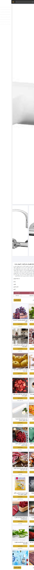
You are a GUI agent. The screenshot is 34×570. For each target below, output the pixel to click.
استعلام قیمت (6, 300)
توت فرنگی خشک (9, 400)
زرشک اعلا (8, 449)
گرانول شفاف (25, 499)
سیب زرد (8, 375)
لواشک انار (9, 523)
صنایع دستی (25, 351)
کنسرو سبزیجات (25, 425)
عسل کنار (25, 474)
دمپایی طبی (25, 375)
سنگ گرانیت (9, 351)
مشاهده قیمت (25, 324)
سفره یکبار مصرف (9, 425)
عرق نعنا (25, 326)
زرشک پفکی (25, 548)
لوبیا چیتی (8, 474)
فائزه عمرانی (23, 300)
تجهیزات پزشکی (25, 449)
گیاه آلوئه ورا (9, 548)
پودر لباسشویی (8, 499)
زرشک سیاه (25, 400)
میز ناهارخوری (25, 523)
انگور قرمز (8, 326)
